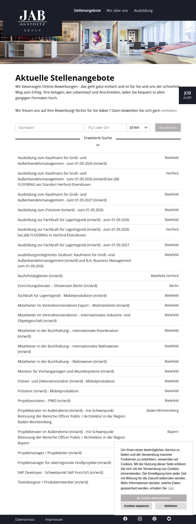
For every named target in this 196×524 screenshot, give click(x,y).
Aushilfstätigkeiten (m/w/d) (40, 275)
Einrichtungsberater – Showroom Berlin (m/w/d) (57, 285)
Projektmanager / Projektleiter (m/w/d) (50, 452)
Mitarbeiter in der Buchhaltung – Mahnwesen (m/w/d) (62, 361)
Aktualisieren (168, 128)
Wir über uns (117, 10)
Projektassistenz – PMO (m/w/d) (44, 400)
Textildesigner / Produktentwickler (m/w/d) (53, 482)
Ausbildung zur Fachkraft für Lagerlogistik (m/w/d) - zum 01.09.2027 (73, 245)
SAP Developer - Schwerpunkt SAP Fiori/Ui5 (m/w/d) (60, 472)
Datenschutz (24, 519)
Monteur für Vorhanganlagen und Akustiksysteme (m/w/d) (66, 371)
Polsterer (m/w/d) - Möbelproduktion (48, 391)
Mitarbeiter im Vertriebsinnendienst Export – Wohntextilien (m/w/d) (73, 305)
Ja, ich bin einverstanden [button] (154, 498)
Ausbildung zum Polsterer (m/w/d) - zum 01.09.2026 (60, 209)
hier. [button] (171, 488)
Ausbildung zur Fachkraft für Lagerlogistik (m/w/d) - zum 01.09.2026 (73, 219)
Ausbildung (143, 10)
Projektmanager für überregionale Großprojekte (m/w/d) (64, 462)
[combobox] (138, 127)
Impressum (54, 519)
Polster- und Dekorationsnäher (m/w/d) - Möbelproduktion (66, 381)
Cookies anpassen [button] (136, 505)
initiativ (169, 110)
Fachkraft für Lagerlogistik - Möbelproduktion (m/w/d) (62, 295)
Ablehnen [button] (170, 505)
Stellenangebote (87, 10)
